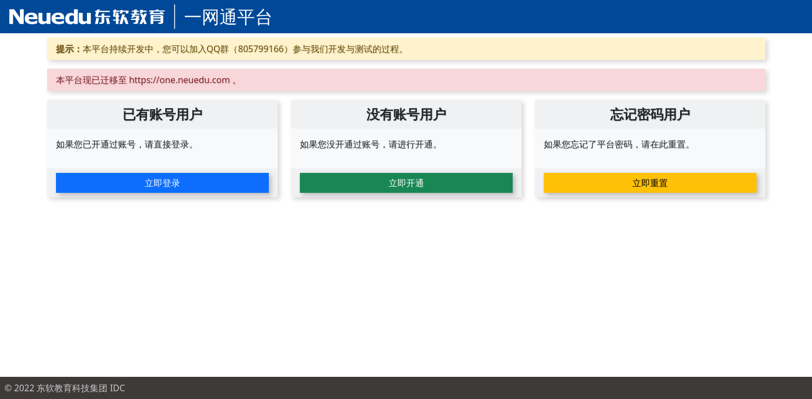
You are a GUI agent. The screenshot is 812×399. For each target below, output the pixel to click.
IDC (117, 388)
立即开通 (406, 183)
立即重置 (650, 183)
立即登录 (162, 183)
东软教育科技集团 (72, 388)
